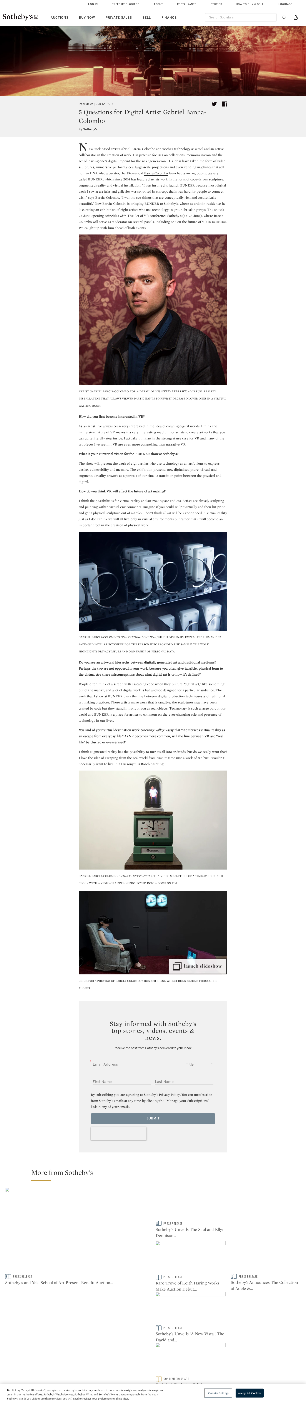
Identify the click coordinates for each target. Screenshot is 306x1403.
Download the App (98, 1366)
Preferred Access (125, 4)
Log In (93, 4)
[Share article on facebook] (224, 104)
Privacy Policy (144, 1358)
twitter (94, 1323)
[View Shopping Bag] (295, 17)
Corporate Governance (151, 1366)
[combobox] (241, 17)
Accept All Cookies (249, 1393)
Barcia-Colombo (156, 173)
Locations (92, 1358)
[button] (155, 1174)
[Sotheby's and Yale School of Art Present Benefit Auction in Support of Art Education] (77, 1231)
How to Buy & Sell (250, 4)
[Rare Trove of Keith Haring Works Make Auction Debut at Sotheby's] (266, 1204)
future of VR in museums (207, 222)
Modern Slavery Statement (202, 1374)
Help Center (93, 1350)
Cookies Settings (218, 1393)
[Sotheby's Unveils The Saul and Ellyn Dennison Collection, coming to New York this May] (191, 1231)
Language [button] (285, 4)
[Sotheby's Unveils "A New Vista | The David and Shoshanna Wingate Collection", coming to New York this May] (266, 1257)
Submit (153, 1118)
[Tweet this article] (214, 104)
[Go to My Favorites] (284, 17)
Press (137, 1350)
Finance (169, 18)
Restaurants (186, 4)
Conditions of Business (200, 1366)
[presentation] (118, 1133)
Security (188, 1350)
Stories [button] (216, 4)
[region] (153, 1393)
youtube (215, 1323)
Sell (147, 18)
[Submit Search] (271, 17)
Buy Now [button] (87, 18)
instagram (173, 1323)
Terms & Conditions (197, 1358)
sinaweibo (257, 1323)
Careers (139, 1374)
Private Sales (119, 18)
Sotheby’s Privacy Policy (162, 1094)
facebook (134, 1323)
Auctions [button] (59, 18)
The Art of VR (138, 215)
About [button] (158, 4)
